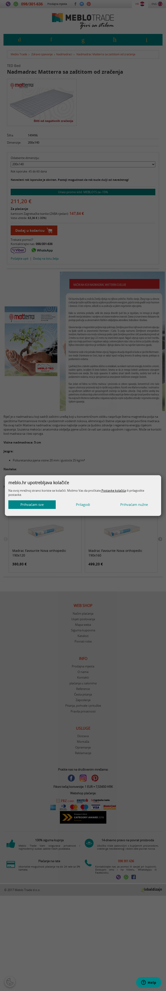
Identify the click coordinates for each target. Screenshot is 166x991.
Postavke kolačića (113, 490)
